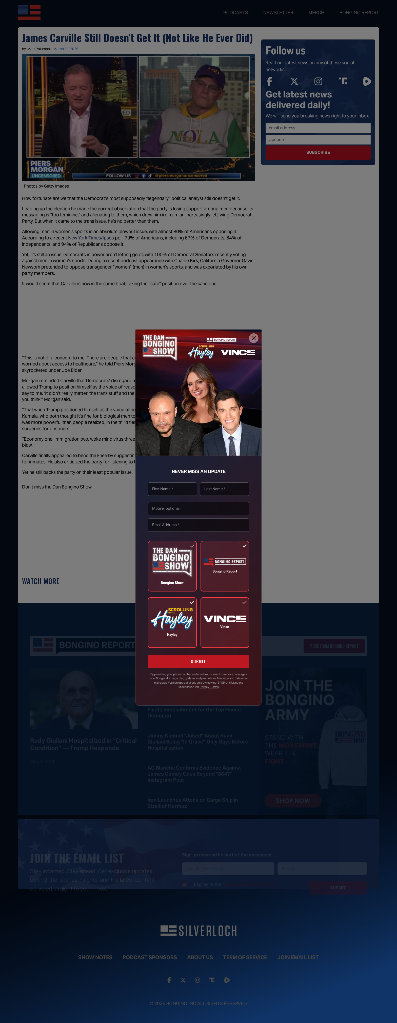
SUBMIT (198, 662)
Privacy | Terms (209, 687)
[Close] (254, 338)
